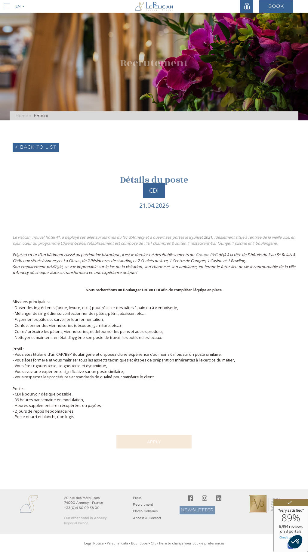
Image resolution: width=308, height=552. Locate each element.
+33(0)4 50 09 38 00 (82, 508)
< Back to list (36, 147)
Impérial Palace (76, 523)
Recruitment (143, 504)
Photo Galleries (145, 511)
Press (137, 498)
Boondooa (139, 543)
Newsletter (182, 509)
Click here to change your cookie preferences (187, 543)
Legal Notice (94, 543)
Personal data (117, 543)
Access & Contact (147, 518)
